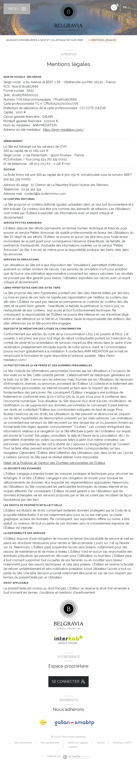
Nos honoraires (23, 742)
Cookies (73, 746)
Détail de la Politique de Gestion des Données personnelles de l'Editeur (54, 463)
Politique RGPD (122, 742)
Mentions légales (78, 742)
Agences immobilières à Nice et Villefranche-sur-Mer (44, 40)
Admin (101, 742)
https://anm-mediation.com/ (63, 129)
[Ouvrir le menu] (17, 9)
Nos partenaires (49, 742)
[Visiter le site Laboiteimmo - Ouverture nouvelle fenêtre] (76, 757)
